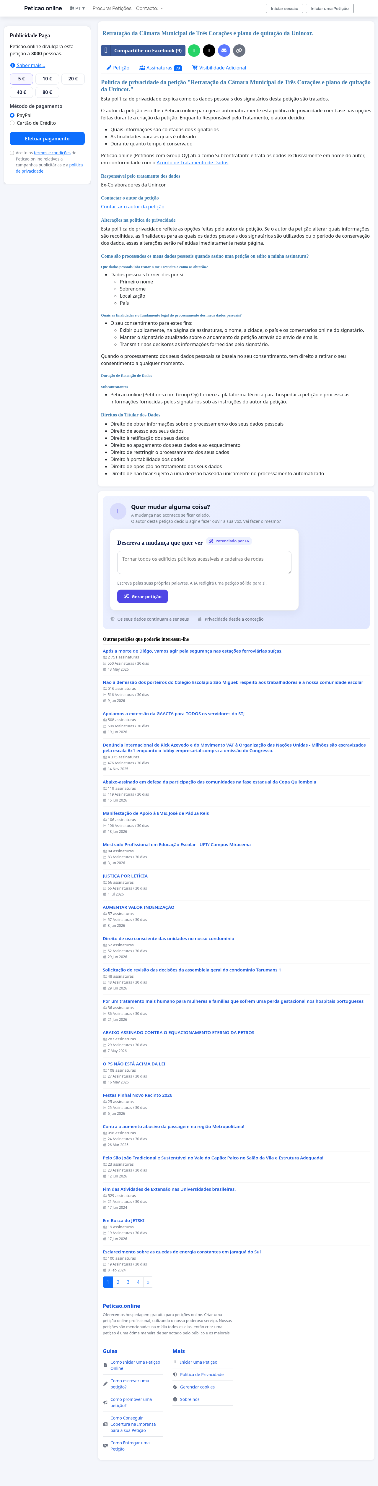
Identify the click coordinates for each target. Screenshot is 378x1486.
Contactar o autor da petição (132, 206)
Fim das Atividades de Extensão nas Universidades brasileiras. (169, 1189)
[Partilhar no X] (209, 50)
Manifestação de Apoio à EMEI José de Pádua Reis (156, 813)
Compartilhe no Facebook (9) (141, 50)
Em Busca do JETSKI (123, 1220)
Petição (117, 67)
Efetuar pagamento (47, 138)
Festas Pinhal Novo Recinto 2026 (137, 1095)
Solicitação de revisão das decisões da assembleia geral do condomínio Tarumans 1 (192, 970)
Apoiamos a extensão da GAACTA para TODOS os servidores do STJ (174, 713)
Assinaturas (160, 67)
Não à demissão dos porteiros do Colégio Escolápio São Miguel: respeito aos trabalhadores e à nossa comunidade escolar (233, 682)
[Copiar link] (239, 50)
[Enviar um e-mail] (224, 50)
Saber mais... (27, 65)
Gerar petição (143, 596)
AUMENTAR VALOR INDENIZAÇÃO (139, 907)
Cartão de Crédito (36, 123)
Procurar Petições (112, 8)
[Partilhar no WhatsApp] (194, 50)
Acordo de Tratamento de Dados (192, 162)
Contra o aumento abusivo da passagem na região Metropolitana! (173, 1126)
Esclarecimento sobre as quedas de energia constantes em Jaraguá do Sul (182, 1252)
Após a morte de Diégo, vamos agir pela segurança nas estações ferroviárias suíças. (193, 651)
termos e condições (52, 152)
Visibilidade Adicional (219, 67)
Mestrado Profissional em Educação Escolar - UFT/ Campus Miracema (177, 844)
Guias (110, 1350)
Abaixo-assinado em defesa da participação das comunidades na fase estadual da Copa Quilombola (209, 782)
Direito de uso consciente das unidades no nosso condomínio (168, 938)
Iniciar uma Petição (330, 8)
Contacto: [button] (147, 8)
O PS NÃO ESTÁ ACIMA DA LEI (134, 1064)
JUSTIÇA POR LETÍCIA (125, 876)
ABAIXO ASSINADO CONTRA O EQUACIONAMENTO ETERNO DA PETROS (178, 1032)
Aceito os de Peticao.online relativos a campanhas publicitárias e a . (49, 161)
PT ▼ (77, 8)
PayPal (24, 115)
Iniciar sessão (284, 8)
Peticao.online (43, 8)
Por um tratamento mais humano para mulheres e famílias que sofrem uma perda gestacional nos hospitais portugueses (233, 1001)
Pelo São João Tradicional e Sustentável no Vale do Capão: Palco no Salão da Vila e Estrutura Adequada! (213, 1158)
